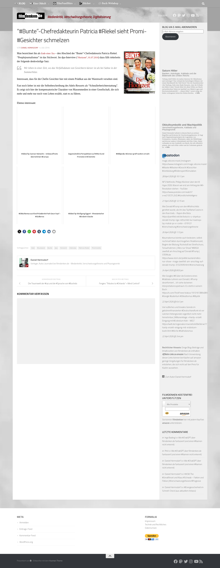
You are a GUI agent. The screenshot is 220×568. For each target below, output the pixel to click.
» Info (197, 93)
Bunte (50, 248)
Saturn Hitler (169, 70)
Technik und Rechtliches (155, 524)
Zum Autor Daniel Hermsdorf (176, 376)
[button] (19, 231)
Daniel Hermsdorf (30, 47)
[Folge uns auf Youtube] (192, 15)
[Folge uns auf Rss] (197, 15)
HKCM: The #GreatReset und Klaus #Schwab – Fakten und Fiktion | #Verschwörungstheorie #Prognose (183, 477)
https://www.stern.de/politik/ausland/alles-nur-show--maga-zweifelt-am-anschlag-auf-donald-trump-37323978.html (183, 261)
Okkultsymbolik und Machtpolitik (182, 124)
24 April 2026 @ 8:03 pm (172, 270)
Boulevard (41, 248)
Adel (33, 248)
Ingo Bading (170, 437)
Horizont (63, 248)
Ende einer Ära (48, 53)
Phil (166, 450)
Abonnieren (170, 36)
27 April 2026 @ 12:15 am (173, 201)
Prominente (96, 248)
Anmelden (24, 522)
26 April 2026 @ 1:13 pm (172, 232)
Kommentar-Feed (27, 535)
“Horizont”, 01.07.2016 (89, 57)
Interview (72, 248)
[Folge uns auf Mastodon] (179, 15)
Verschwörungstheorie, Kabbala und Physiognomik (179, 128)
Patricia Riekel (84, 248)
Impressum (150, 521)
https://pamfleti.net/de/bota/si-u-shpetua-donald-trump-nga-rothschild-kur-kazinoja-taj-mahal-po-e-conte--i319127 (182, 220)
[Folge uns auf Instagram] (188, 15)
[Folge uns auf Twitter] (183, 15)
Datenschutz (151, 527)
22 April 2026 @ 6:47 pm (172, 301)
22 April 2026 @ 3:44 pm (172, 336)
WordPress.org (26, 542)
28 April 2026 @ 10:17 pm (173, 176)
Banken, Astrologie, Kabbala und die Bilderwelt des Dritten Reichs (179, 74)
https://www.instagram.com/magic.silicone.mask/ (184, 164)
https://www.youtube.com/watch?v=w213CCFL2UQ (177, 193)
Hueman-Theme (55, 560)
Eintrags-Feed (25, 529)
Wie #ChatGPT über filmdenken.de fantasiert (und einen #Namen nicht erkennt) (182, 441)
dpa (56, 248)
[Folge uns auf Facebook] (174, 15)
